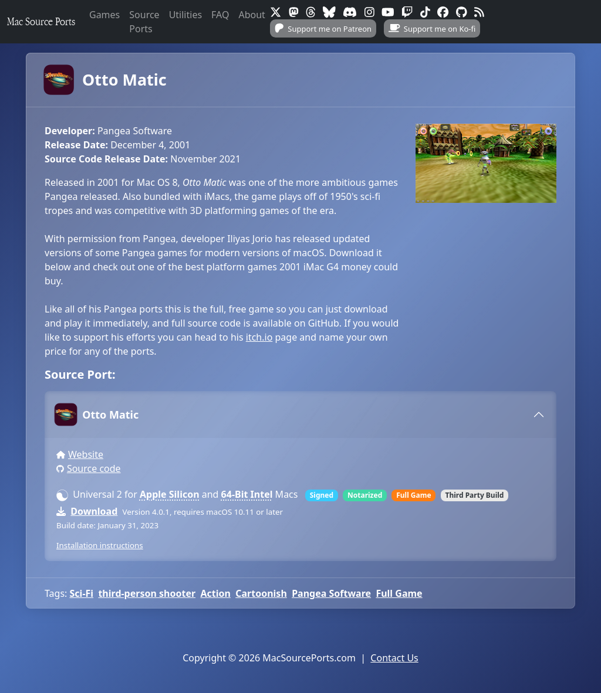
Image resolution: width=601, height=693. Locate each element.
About (251, 14)
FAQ (220, 14)
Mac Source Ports (41, 21)
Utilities (185, 14)
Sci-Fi (82, 593)
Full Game (399, 593)
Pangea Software (331, 593)
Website (85, 454)
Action (215, 593)
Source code (94, 468)
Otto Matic (106, 79)
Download (93, 511)
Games (104, 14)
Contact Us (394, 657)
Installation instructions (99, 545)
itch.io (259, 337)
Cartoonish (261, 593)
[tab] (300, 414)
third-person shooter (146, 593)
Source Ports (144, 21)
